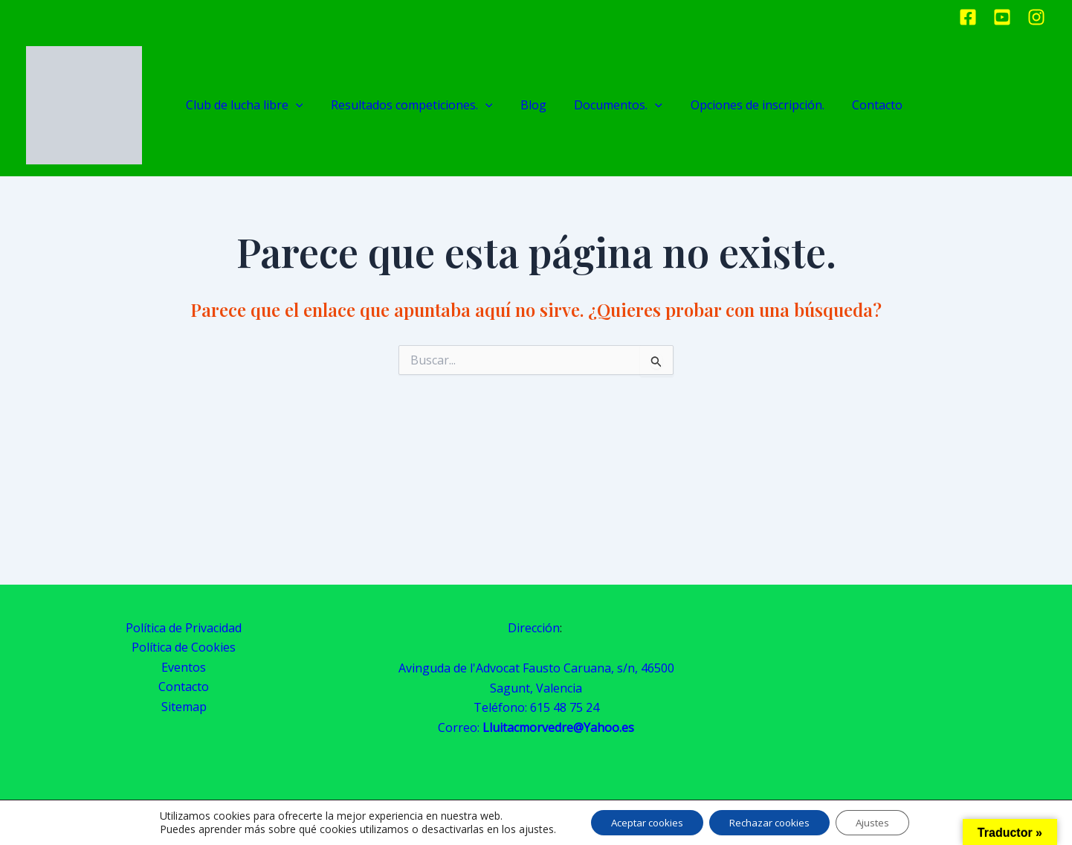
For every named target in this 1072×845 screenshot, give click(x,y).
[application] (301, 105)
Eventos (183, 667)
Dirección (534, 628)
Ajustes (882, 822)
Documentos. (608, 105)
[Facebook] (968, 17)
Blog (528, 105)
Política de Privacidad (184, 628)
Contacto (855, 105)
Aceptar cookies (639, 822)
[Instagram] (1036, 17)
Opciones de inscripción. (740, 105)
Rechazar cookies (771, 822)
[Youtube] (1002, 17)
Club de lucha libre (250, 105)
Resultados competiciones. (412, 105)
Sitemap (184, 706)
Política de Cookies (184, 647)
